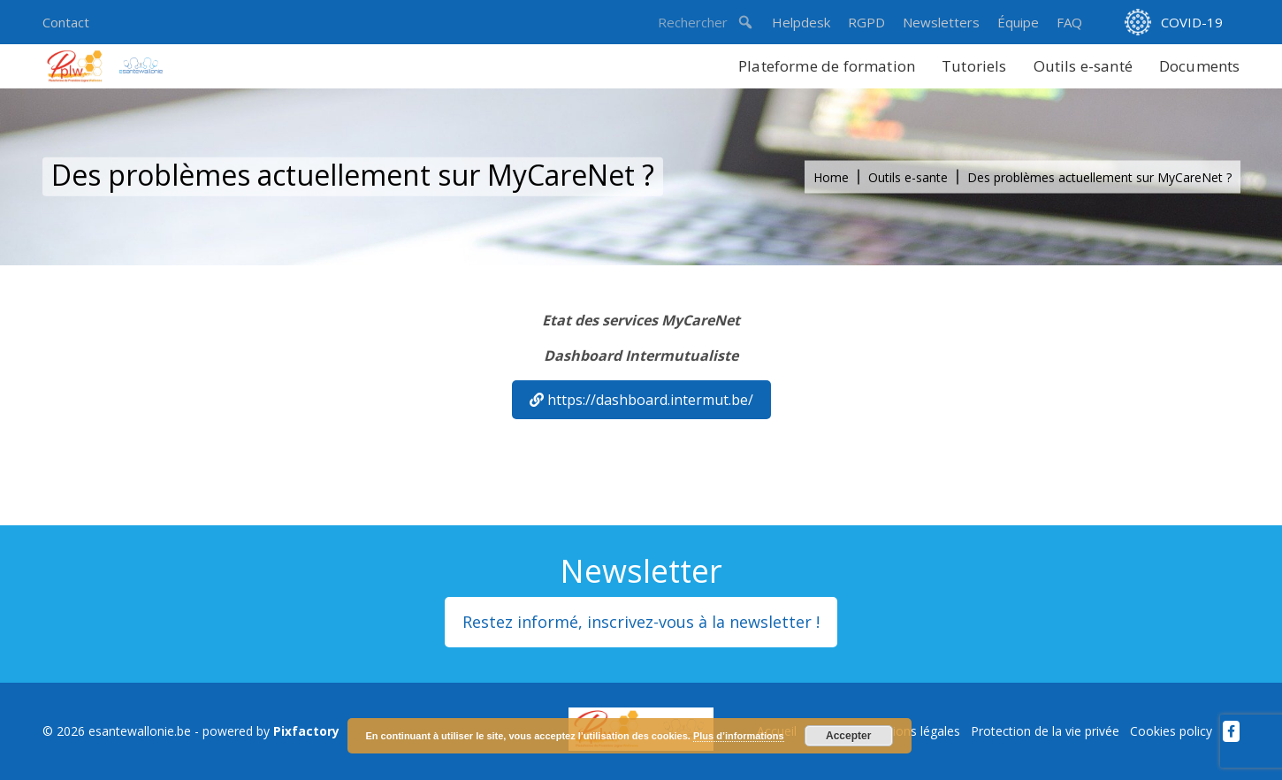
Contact (65, 22)
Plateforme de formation (826, 66)
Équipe (1018, 22)
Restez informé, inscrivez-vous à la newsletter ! (641, 621)
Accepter (848, 736)
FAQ (1069, 22)
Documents (1199, 66)
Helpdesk (801, 22)
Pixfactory (306, 731)
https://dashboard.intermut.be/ (641, 399)
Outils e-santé (1083, 66)
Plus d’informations (738, 735)
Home (831, 177)
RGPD (866, 22)
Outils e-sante (908, 177)
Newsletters (941, 22)
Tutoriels (974, 66)
